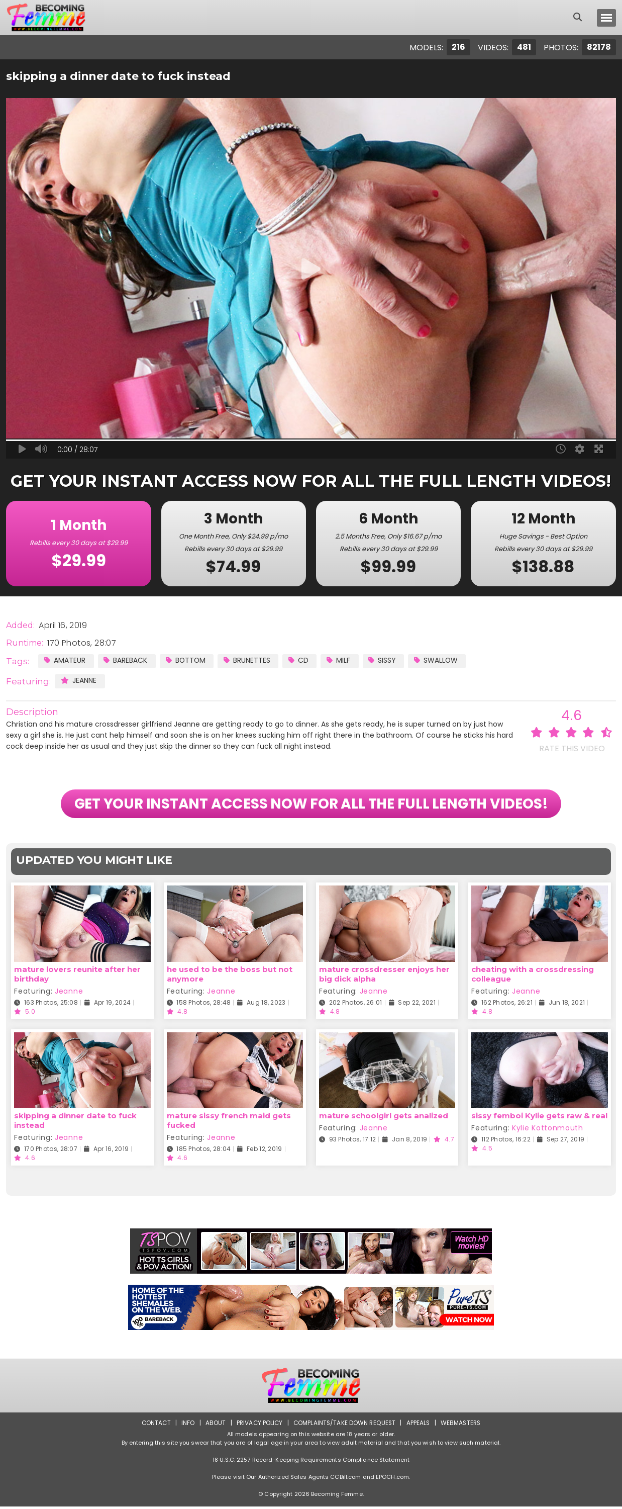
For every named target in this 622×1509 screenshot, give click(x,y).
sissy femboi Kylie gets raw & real (539, 1118)
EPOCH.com (392, 1479)
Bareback (126, 660)
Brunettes (249, 660)
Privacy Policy (258, 1425)
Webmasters (462, 1425)
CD (301, 660)
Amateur (64, 660)
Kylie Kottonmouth (547, 1130)
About (213, 1425)
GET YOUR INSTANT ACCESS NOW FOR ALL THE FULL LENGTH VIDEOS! (311, 805)
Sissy (385, 660)
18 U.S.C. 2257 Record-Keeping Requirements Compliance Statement (311, 1462)
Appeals (419, 1425)
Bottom (186, 660)
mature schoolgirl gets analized (383, 1118)
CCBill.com (345, 1479)
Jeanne (78, 680)
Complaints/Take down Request (344, 1425)
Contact (154, 1425)
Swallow (440, 660)
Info (185, 1425)
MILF (341, 660)
